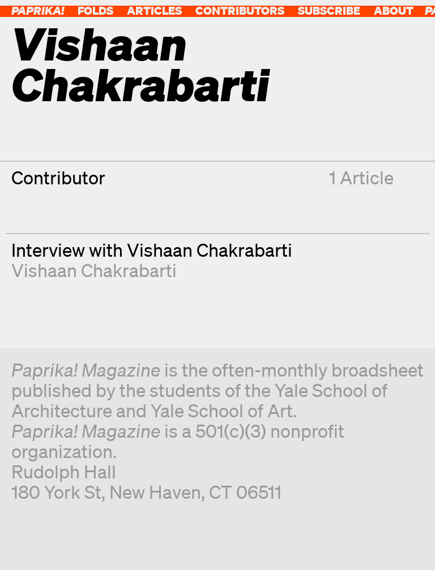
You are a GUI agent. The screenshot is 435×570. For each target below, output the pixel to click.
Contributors (239, 10)
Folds (95, 10)
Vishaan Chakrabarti (94, 270)
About (393, 10)
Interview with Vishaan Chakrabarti (151, 249)
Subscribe (329, 10)
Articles (154, 10)
